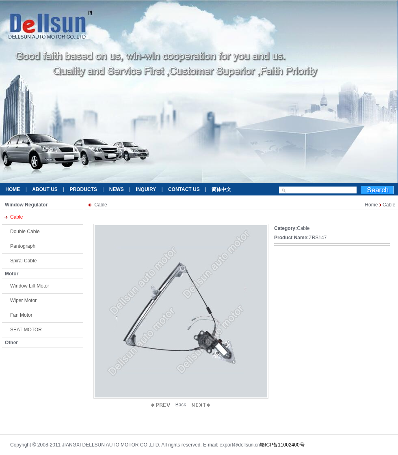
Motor (11, 274)
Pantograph (22, 246)
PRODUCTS (83, 189)
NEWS (116, 189)
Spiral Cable (23, 261)
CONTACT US (184, 189)
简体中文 (221, 189)
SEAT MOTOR (26, 330)
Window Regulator (26, 205)
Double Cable (25, 231)
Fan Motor (21, 315)
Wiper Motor (23, 300)
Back (180, 405)
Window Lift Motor (29, 286)
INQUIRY (146, 189)
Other (11, 343)
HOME (12, 189)
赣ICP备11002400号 (282, 445)
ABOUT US (45, 189)
